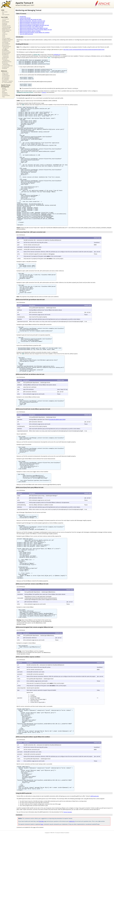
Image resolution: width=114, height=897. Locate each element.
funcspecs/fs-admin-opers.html (57, 455)
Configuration (5, 74)
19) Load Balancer (6, 43)
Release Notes (5, 72)
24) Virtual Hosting (6, 52)
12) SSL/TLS (4, 34)
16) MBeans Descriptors (7, 39)
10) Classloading (5, 31)
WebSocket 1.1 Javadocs (7, 81)
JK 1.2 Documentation (7, 82)
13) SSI (3, 35)
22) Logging (4, 49)
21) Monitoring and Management (6, 47)
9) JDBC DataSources (6, 30)
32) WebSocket (5, 67)
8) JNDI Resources (6, 28)
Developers (4, 92)
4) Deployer (4, 23)
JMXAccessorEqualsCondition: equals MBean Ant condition (34, 32)
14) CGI (3, 37)
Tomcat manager (67, 874)
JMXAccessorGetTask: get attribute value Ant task (32, 22)
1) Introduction (5, 19)
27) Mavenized (5, 57)
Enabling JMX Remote (25, 18)
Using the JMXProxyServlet (26, 34)
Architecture (5, 94)
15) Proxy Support (6, 38)
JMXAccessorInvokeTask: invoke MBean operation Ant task (34, 25)
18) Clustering (5, 42)
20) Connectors (5, 45)
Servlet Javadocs (5, 77)
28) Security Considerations (6, 59)
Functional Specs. (6, 95)
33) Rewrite (4, 68)
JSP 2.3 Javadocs (5, 78)
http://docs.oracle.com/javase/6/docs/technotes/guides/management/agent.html (83, 49)
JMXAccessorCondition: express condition (30, 31)
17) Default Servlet (6, 41)
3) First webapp (5, 21)
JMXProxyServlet (94, 858)
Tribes (3, 96)
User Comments (5, 14)
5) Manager (4, 24)
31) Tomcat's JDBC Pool (7, 65)
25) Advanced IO (5, 53)
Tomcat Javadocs (6, 75)
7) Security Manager (6, 27)
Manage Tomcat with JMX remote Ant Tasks (30, 19)
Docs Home (4, 12)
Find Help (41, 883)
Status (3, 91)
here (42, 886)
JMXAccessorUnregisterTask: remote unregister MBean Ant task (36, 29)
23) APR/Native (5, 50)
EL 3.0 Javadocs (5, 79)
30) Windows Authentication (5, 63)
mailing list (72, 883)
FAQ (3, 13)
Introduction (23, 16)
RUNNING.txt (57, 54)
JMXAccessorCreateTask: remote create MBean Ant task (34, 28)
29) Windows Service (6, 61)
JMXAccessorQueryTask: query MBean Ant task (31, 26)
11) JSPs (3, 32)
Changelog (4, 90)
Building (4, 88)
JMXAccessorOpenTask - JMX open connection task (32, 21)
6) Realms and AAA (6, 26)
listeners (44, 95)
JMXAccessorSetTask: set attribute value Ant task (32, 23)
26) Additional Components (5, 55)
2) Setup (4, 20)
